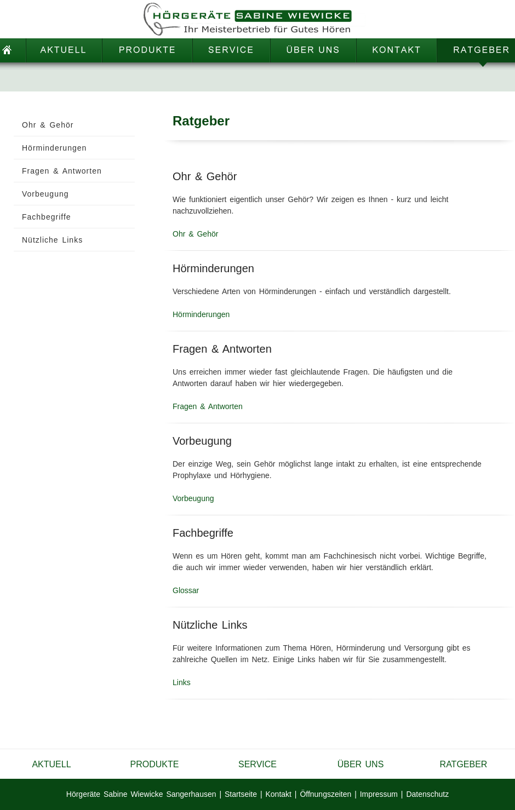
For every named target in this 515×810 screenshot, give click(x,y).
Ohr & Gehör (195, 233)
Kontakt (278, 794)
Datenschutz (427, 794)
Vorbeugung (193, 498)
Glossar (186, 590)
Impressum (379, 794)
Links (182, 682)
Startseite (241, 794)
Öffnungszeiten (325, 794)
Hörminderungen (201, 314)
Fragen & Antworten (208, 406)
